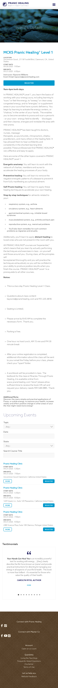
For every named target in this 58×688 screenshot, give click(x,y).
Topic (6, 422)
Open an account (29, 646)
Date (5, 432)
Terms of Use (29, 664)
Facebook (2, 623)
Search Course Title (12, 451)
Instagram (5, 623)
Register (29, 83)
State (6, 441)
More (7, 481)
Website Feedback (29, 674)
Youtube (5, 633)
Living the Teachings (29, 655)
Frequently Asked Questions (29, 658)
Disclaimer (29, 661)
